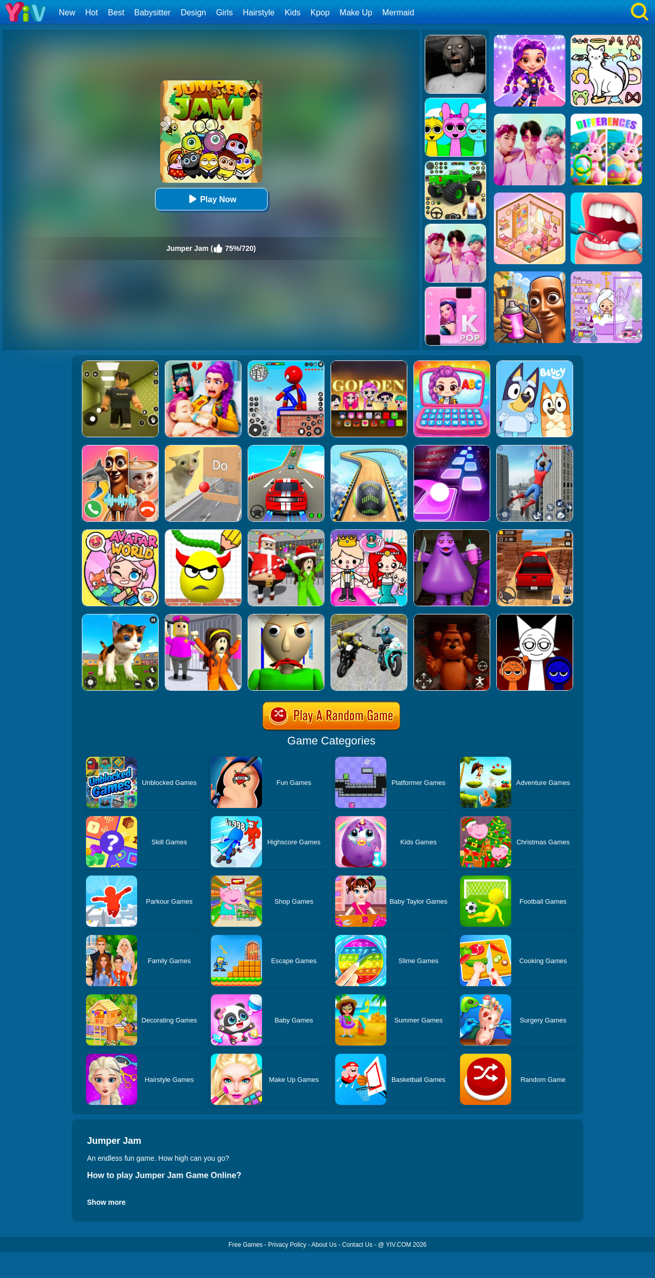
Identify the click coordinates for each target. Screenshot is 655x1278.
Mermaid (398, 12)
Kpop (320, 12)
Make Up (356, 12)
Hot (91, 12)
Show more (106, 1202)
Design (193, 12)
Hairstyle (259, 12)
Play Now (211, 199)
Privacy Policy (287, 1244)
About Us (324, 1244)
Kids (292, 12)
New (67, 12)
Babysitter (152, 12)
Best (116, 12)
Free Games (245, 1244)
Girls (224, 12)
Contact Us (357, 1244)
